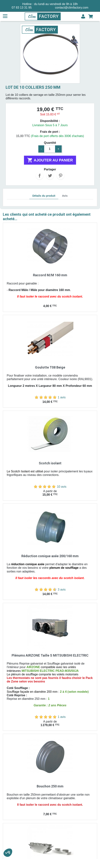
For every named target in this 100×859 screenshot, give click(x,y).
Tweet (50, 175)
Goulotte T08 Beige (50, 367)
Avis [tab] (65, 195)
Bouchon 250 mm (50, 786)
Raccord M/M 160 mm (50, 275)
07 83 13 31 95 (22, 7)
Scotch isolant (50, 463)
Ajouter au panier (50, 160)
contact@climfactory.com (71, 7)
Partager (39, 175)
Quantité (50, 142)
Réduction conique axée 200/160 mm (50, 556)
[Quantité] (49, 148)
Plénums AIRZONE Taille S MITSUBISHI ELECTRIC (50, 655)
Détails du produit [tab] (43, 195)
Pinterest (60, 175)
